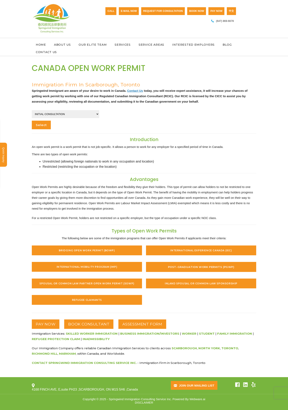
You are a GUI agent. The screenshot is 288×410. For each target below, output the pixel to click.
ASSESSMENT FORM (142, 324)
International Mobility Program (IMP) (87, 266)
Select (41, 125)
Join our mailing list (194, 385)
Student (207, 333)
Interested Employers (193, 44)
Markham (67, 353)
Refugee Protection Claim (56, 339)
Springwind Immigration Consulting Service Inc (140, 399)
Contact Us (46, 52)
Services (123, 44)
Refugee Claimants (87, 299)
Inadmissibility (96, 339)
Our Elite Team (93, 44)
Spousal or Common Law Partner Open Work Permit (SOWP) (86, 283)
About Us (62, 44)
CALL (110, 10)
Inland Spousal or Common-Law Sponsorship (201, 283)
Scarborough (184, 348)
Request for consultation (163, 10)
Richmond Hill (45, 353)
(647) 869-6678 (225, 20)
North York (209, 348)
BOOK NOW (196, 10)
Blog (227, 44)
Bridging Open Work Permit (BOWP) (87, 250)
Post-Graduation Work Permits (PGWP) (201, 267)
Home (41, 44)
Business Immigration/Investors (149, 333)
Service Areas (151, 44)
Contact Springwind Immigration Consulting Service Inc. (84, 363)
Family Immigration (234, 333)
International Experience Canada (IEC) (201, 250)
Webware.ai (197, 399)
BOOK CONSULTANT (88, 324)
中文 (231, 10)
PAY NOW (216, 10)
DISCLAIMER (144, 402)
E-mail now (129, 10)
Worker (189, 333)
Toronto (229, 348)
